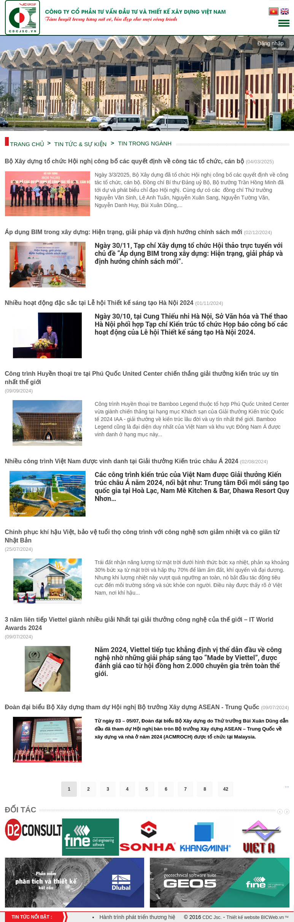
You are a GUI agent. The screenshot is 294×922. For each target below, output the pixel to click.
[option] (33, 833)
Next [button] (286, 811)
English (284, 11)
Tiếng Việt (273, 11)
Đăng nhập (270, 43)
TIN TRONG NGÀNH (145, 143)
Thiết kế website (242, 917)
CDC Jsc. (211, 917)
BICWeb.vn (272, 917)
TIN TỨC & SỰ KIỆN (80, 143)
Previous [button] (279, 811)
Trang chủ (27, 143)
